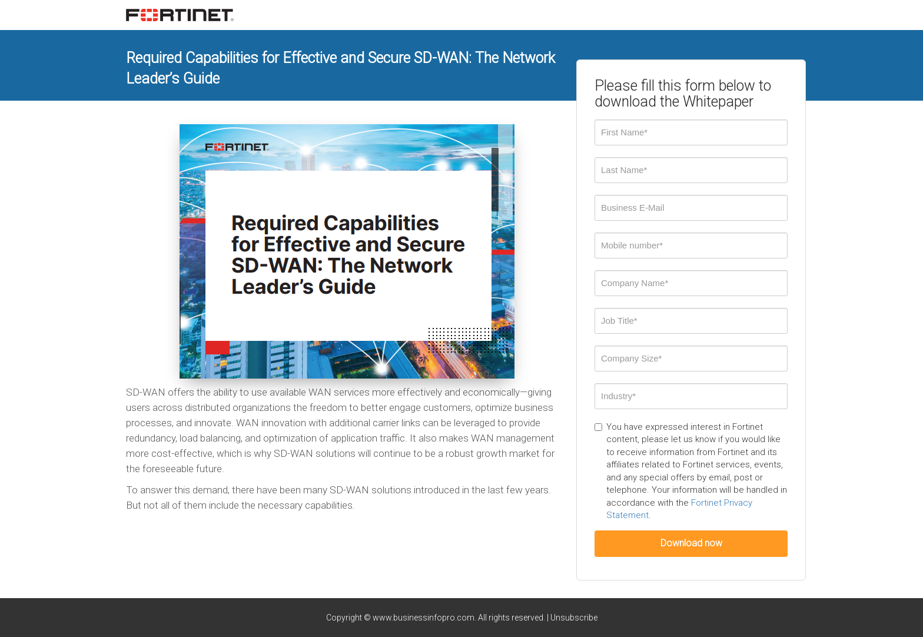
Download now (691, 543)
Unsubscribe (573, 617)
